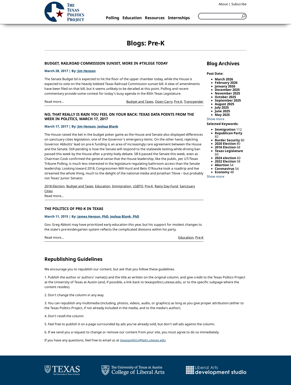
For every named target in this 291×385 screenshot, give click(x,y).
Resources (155, 17)
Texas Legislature (229, 151)
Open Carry (163, 101)
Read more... (54, 101)
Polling (112, 17)
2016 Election (226, 147)
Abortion (222, 165)
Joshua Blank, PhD (124, 216)
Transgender (193, 101)
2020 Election (226, 143)
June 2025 (222, 111)
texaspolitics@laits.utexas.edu (143, 340)
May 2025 (222, 114)
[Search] (222, 16)
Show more (215, 119)
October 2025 (225, 97)
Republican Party (228, 133)
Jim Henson (86, 71)
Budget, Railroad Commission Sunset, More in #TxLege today (106, 63)
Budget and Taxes (139, 101)
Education (132, 17)
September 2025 (228, 100)
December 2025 (227, 89)
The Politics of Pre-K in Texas (73, 209)
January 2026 (225, 86)
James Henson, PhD (92, 216)
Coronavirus (225, 168)
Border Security (228, 140)
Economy (222, 172)
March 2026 (224, 79)
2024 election (226, 158)
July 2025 (222, 107)
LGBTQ (138, 186)
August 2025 (224, 104)
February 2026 (226, 82)
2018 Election (54, 186)
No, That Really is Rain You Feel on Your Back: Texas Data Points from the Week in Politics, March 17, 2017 (119, 116)
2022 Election (226, 161)
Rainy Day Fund (166, 186)
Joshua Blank (107, 126)
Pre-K (178, 101)
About (223, 4)
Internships (179, 17)
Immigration (121, 186)
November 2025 (227, 93)
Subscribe (239, 4)
